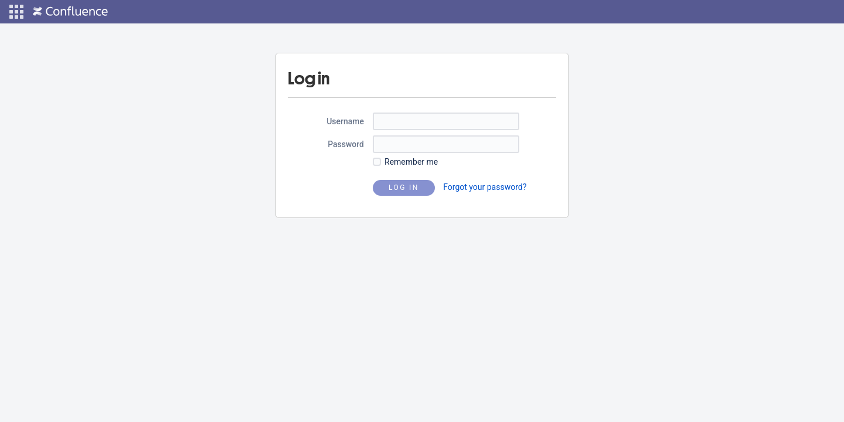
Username (345, 121)
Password (346, 144)
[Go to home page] (70, 11)
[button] (16, 11)
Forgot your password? (484, 187)
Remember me (411, 161)
